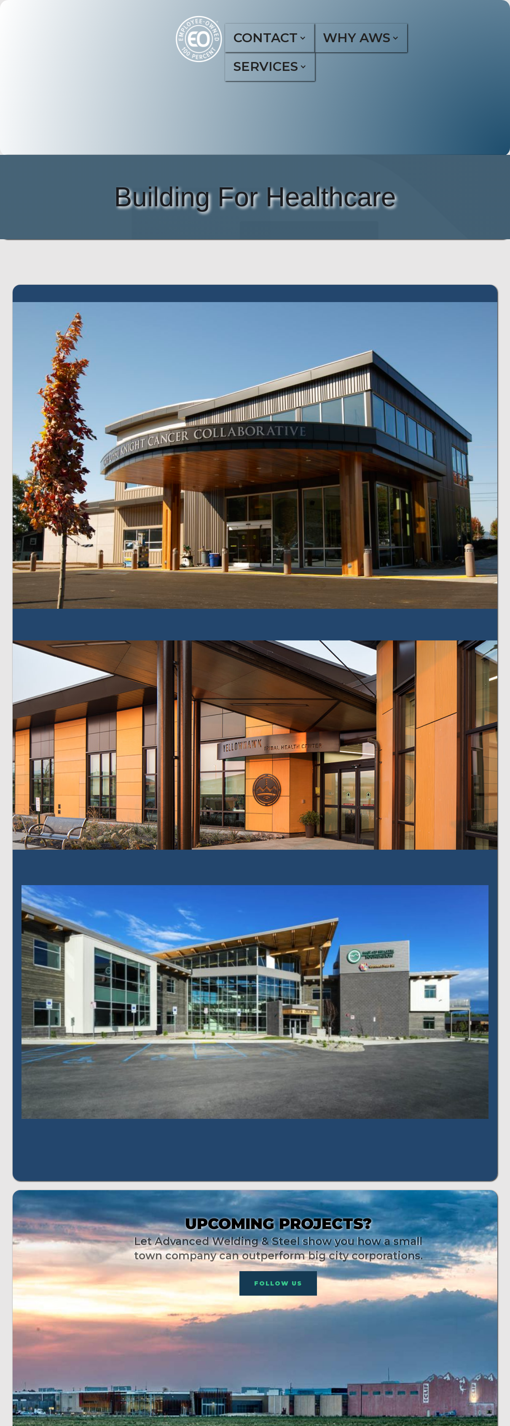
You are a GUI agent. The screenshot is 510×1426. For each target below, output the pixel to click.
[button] (277, 38)
